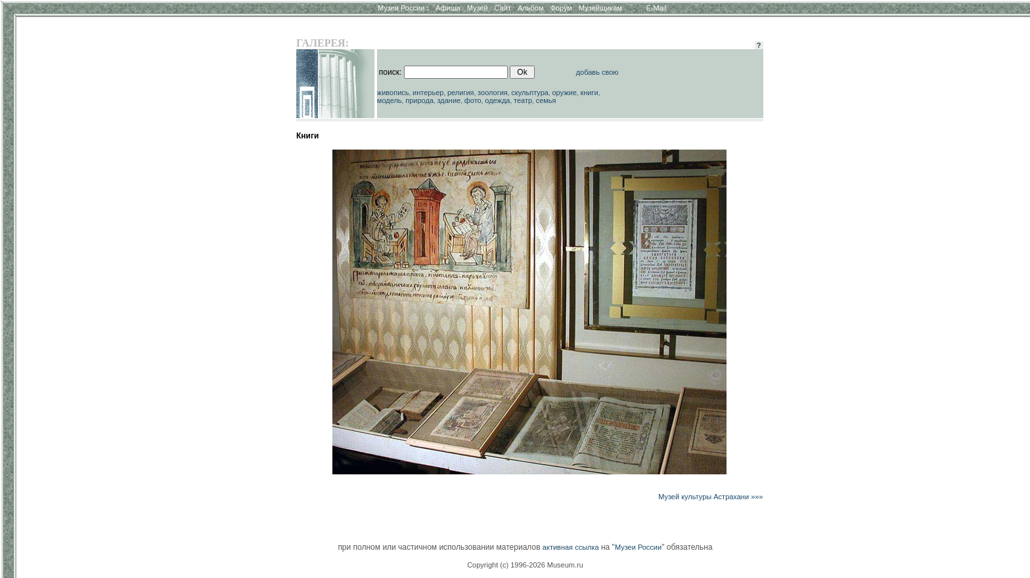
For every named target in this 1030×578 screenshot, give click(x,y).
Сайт (503, 8)
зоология (493, 92)
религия (460, 92)
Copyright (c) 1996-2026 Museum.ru (525, 565)
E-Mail (656, 8)
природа (419, 100)
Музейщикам (600, 8)
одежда (497, 100)
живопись (393, 92)
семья (546, 100)
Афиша (448, 8)
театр (523, 100)
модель (389, 100)
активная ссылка (571, 547)
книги (589, 92)
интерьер (428, 92)
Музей (477, 8)
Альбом (530, 8)
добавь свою (597, 72)
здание (448, 100)
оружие (564, 92)
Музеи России (403, 8)
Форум (560, 8)
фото (472, 100)
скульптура (530, 92)
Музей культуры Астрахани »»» (710, 497)
